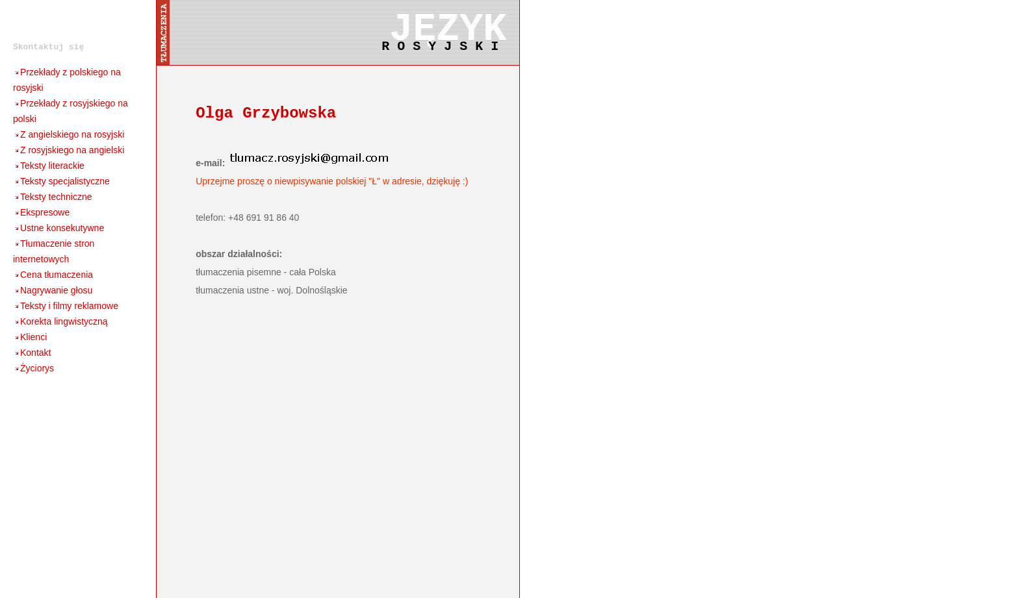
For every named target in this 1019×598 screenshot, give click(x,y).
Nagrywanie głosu (52, 290)
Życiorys (33, 368)
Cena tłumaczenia (53, 274)
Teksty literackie (48, 165)
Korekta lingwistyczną (60, 321)
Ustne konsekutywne (58, 228)
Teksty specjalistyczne (61, 181)
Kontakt (32, 352)
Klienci (30, 337)
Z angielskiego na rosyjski (68, 134)
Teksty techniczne (52, 197)
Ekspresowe (41, 212)
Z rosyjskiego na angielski (68, 150)
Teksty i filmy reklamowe (65, 306)
